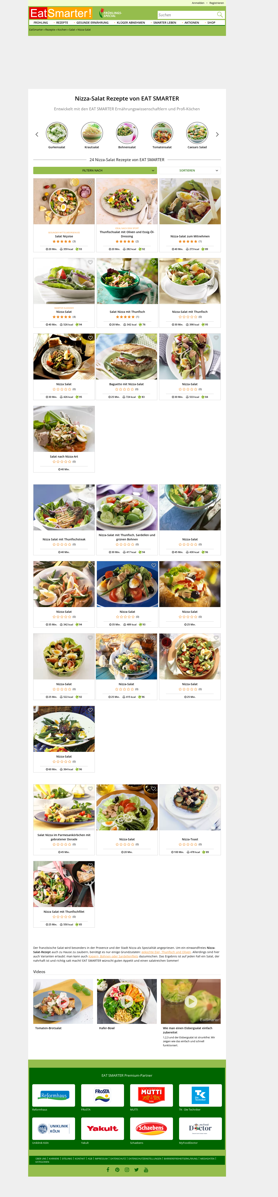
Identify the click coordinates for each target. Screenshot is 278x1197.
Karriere (54, 1158)
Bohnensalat (127, 147)
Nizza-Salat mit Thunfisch (190, 312)
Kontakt (80, 1158)
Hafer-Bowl (107, 1028)
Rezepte (62, 22)
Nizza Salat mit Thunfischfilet (64, 912)
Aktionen (192, 22)
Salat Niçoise (64, 236)
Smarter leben (164, 22)
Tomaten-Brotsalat (48, 1028)
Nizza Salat (64, 384)
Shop (211, 22)
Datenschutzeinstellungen (144, 1158)
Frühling (41, 22)
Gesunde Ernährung (92, 22)
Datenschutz (118, 1158)
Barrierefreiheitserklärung (181, 1158)
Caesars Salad (197, 147)
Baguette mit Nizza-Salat (126, 384)
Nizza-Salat (64, 312)
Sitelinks (67, 1158)
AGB (90, 1158)
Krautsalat (92, 147)
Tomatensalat (162, 147)
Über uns (40, 1158)
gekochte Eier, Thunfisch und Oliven (166, 952)
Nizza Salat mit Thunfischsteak (64, 539)
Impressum (101, 1158)
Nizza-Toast (190, 839)
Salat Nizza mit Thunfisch (127, 312)
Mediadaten (207, 1158)
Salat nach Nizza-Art (64, 456)
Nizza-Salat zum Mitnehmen (190, 236)
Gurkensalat (56, 147)
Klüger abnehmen (131, 22)
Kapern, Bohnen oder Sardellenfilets (113, 956)
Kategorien (42, 1161)
